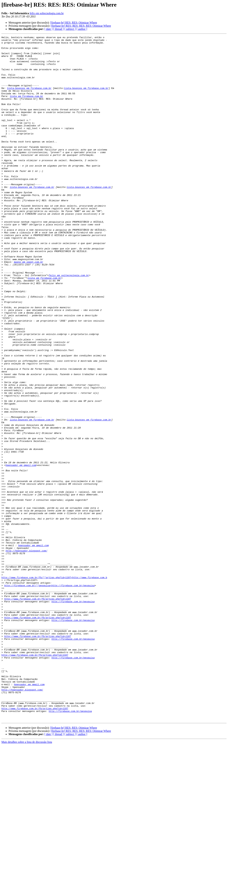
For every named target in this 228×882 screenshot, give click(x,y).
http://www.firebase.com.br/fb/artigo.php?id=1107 (37, 711)
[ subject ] (70, 28)
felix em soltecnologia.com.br (47, 13)
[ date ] (48, 28)
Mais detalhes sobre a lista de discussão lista (26, 878)
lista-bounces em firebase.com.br (29, 98)
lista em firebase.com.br (26, 108)
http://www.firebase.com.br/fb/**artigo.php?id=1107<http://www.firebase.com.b (54, 686)
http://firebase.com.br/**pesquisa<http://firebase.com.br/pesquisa (49, 695)
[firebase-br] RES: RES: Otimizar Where (73, 22)
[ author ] (81, 28)
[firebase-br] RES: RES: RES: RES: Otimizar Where (81, 25)
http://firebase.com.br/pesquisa (73, 714)
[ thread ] (58, 28)
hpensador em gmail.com (21, 551)
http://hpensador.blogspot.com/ (26, 653)
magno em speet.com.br (28, 307)
